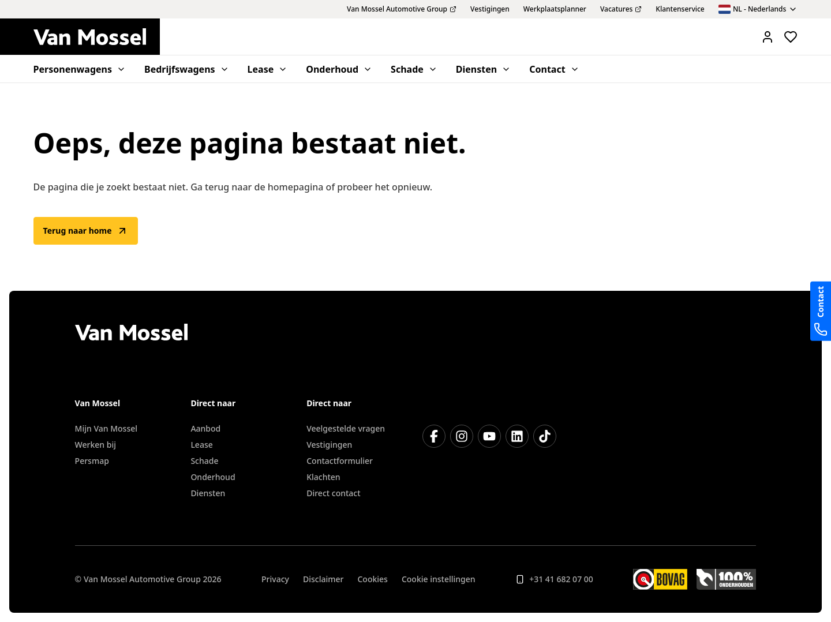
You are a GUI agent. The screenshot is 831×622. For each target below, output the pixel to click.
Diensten (207, 493)
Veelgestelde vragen (345, 428)
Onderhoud (212, 476)
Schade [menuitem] (414, 69)
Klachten (323, 476)
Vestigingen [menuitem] (490, 9)
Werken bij (95, 444)
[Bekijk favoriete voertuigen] (791, 37)
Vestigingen (329, 444)
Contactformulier (339, 460)
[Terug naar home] (96, 36)
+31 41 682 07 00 (554, 579)
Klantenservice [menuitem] (680, 9)
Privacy (275, 579)
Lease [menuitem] (268, 69)
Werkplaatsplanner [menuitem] (554, 9)
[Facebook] (434, 436)
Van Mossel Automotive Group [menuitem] (401, 9)
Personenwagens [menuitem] (79, 69)
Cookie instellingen (439, 579)
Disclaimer (323, 579)
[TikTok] (544, 436)
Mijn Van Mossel (106, 428)
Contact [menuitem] (554, 69)
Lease (201, 444)
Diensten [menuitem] (483, 69)
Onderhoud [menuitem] (339, 69)
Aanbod (205, 428)
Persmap (92, 460)
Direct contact (333, 493)
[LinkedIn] (517, 436)
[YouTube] (489, 436)
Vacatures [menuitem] (621, 9)
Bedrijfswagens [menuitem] (186, 69)
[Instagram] (461, 436)
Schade (204, 460)
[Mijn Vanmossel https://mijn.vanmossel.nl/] (767, 37)
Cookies (372, 579)
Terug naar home (85, 231)
